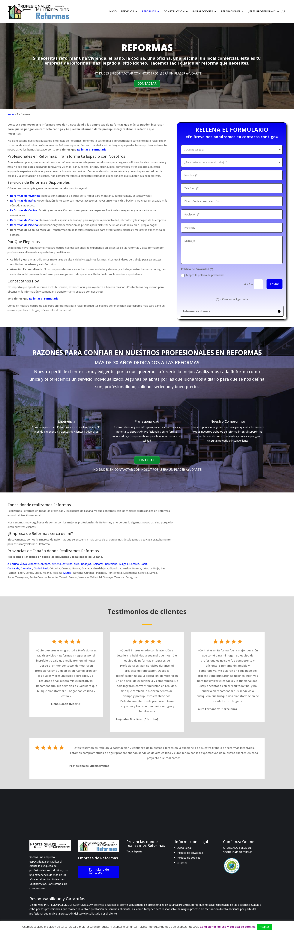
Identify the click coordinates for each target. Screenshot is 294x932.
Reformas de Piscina (24, 225)
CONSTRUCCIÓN (174, 11)
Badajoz (86, 564)
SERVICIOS (127, 11)
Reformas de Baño (22, 200)
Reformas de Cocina (23, 210)
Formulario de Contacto (99, 871)
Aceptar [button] (264, 926)
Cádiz (144, 564)
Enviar (274, 284)
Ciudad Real (41, 568)
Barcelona (111, 564)
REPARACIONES (230, 11)
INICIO (113, 11)
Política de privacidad (190, 852)
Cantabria (13, 568)
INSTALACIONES (202, 11)
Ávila (77, 564)
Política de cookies (188, 857)
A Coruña (13, 564)
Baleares (98, 564)
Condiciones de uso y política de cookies (227, 926)
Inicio (11, 114)
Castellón (26, 568)
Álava (23, 564)
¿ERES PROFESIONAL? (262, 11)
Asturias (67, 564)
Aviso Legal (184, 848)
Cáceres (134, 564)
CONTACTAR (147, 83)
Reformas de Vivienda (25, 195)
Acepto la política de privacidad (202, 275)
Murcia (67, 572)
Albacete (33, 564)
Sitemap (182, 862)
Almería (56, 564)
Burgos (123, 564)
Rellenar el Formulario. (92, 149)
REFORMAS (149, 11)
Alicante (45, 564)
